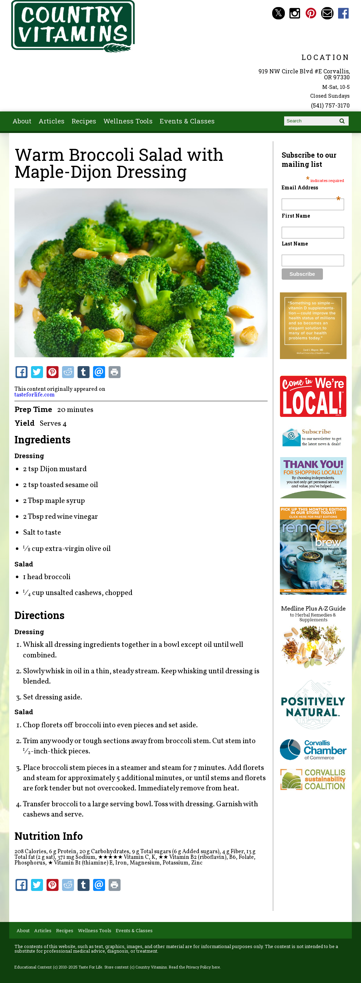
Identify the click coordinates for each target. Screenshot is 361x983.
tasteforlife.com (34, 395)
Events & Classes (187, 121)
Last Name (295, 243)
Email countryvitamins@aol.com (327, 13)
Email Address (311, 187)
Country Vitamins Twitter (278, 13)
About (21, 121)
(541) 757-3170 (330, 105)
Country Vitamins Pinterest (311, 13)
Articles (51, 121)
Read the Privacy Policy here (194, 967)
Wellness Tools (128, 121)
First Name (296, 215)
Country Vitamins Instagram (295, 13)
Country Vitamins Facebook (343, 13)
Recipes (84, 121)
